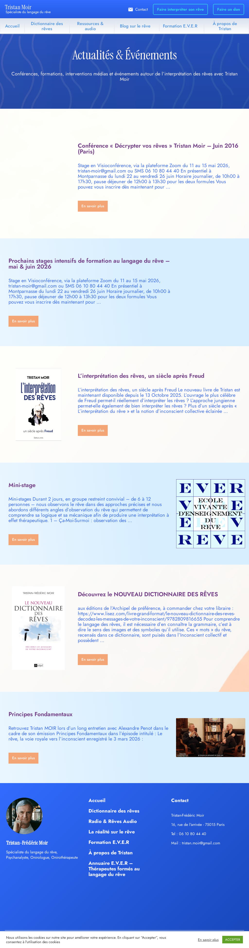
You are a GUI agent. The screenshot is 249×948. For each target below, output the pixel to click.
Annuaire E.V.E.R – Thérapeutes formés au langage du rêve (114, 869)
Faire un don (228, 9)
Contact (141, 9)
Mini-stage (22, 485)
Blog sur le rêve (135, 26)
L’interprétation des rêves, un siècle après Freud (141, 375)
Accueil (12, 26)
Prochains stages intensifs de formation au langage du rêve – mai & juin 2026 (89, 263)
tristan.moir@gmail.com (201, 843)
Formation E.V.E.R (180, 26)
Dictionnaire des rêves (47, 26)
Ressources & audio (90, 26)
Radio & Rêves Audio (113, 821)
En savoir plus (208, 940)
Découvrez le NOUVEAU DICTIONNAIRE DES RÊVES (148, 594)
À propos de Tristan (225, 26)
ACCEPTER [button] (232, 939)
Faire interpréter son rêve (180, 9)
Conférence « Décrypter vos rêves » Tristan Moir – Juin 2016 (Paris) (158, 148)
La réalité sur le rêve (112, 831)
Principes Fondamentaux (40, 714)
